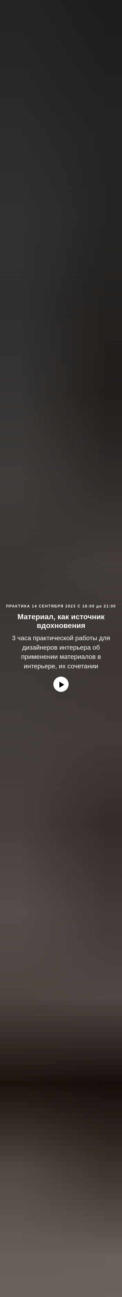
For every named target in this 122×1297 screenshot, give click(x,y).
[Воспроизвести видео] (61, 684)
